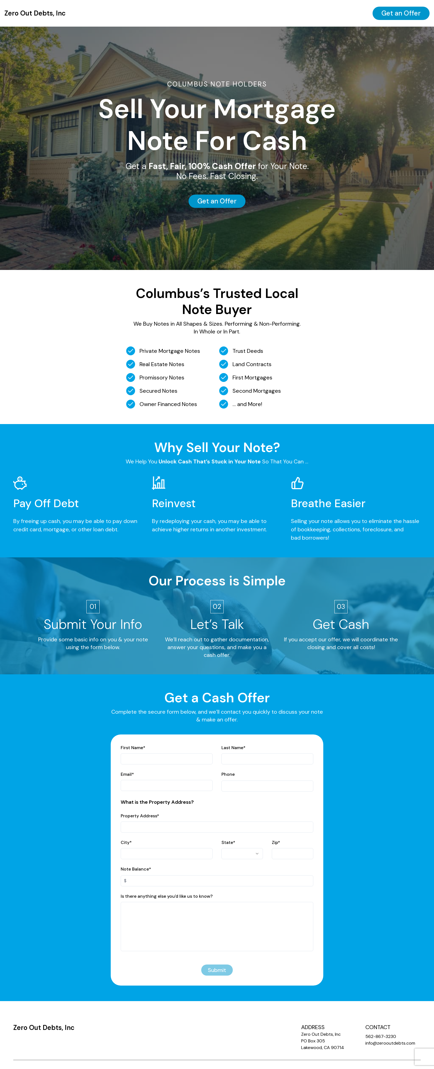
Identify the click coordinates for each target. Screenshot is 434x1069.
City (126, 842)
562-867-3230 (380, 1036)
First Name (133, 748)
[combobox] (242, 853)
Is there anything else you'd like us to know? (167, 896)
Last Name (233, 748)
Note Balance (136, 869)
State (228, 842)
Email (127, 774)
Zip (276, 842)
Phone (228, 774)
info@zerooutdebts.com (390, 1043)
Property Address (140, 816)
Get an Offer (401, 13)
